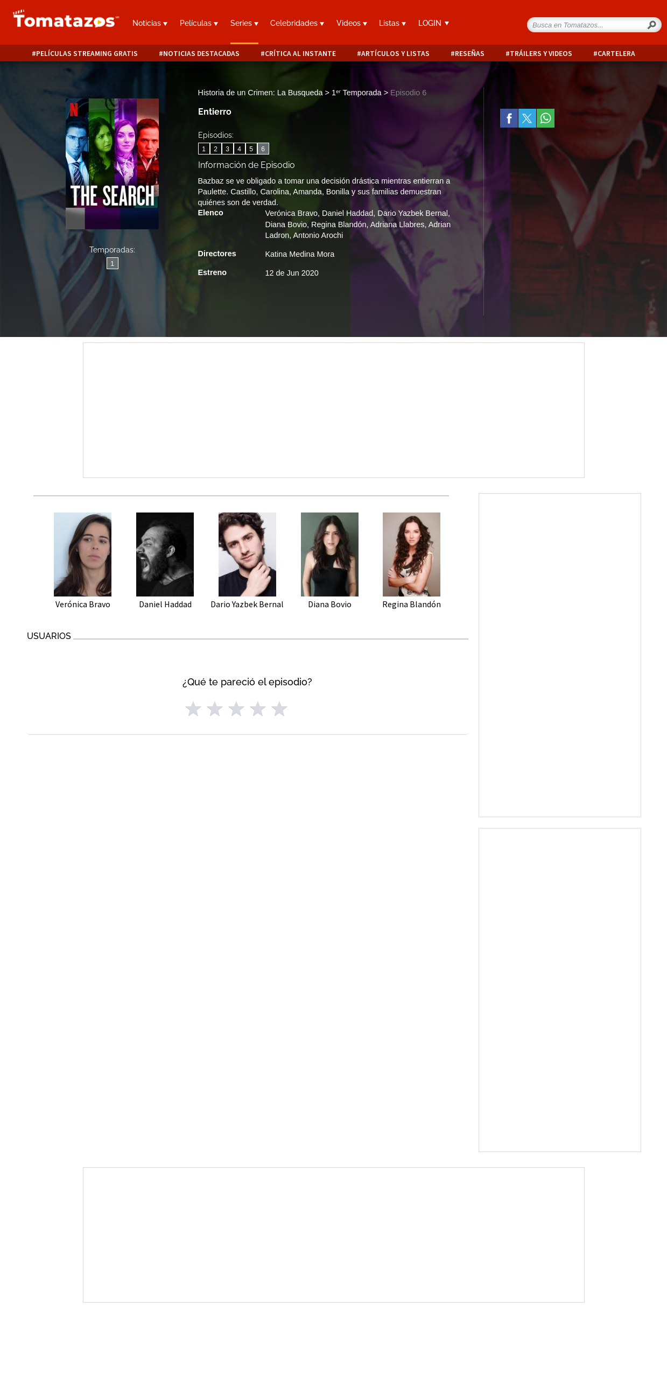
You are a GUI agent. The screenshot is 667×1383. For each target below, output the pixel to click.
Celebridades (297, 23)
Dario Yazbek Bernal (412, 213)
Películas (199, 23)
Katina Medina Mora (300, 254)
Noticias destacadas (201, 53)
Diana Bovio (286, 224)
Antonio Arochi (318, 235)
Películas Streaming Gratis (87, 53)
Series (244, 23)
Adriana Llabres (397, 224)
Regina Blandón (338, 224)
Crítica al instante (300, 53)
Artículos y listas (395, 53)
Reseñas (470, 53)
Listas (392, 23)
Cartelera (616, 53)
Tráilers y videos (541, 53)
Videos (351, 23)
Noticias (149, 23)
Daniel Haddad (347, 213)
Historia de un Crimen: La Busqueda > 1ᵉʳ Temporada (291, 92)
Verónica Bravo (291, 213)
